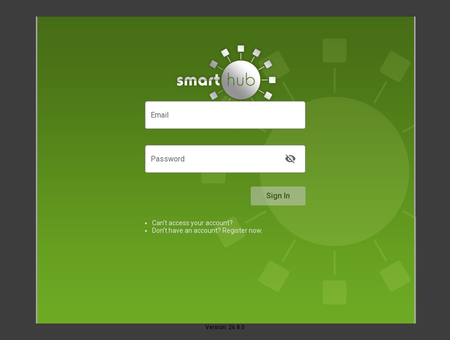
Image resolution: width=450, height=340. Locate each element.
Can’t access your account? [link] (192, 223)
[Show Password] (290, 158)
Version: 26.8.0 (225, 327)
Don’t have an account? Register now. (207, 230)
